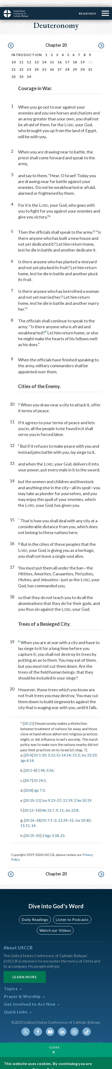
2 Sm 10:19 (82, 793)
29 (75, 62)
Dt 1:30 (40, 748)
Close (54, 1040)
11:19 (67, 793)
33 (21, 70)
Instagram (74, 1024)
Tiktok (86, 1024)
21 (14, 62)
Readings (87, 6)
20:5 (28, 763)
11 (21, 55)
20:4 (28, 748)
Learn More (24, 970)
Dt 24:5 (40, 773)
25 (44, 62)
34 (29, 70)
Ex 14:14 (64, 748)
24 (37, 62)
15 (52, 55)
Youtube (50, 1024)
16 (60, 55)
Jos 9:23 (48, 793)
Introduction (27, 48)
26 (52, 62)
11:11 (25, 818)
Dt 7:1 (47, 813)
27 (60, 62)
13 (37, 55)
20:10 (29, 793)
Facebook (38, 1024)
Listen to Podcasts (72, 912)
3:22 (51, 748)
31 (90, 62)
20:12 (28, 803)
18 (75, 55)
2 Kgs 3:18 (50, 828)
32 (14, 70)
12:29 (62, 813)
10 (14, 55)
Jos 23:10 (89, 748)
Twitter (25, 1024)
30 (82, 62)
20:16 (29, 813)
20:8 (28, 783)
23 (29, 62)
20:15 (28, 716)
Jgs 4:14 (27, 753)
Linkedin (62, 1024)
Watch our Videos (55, 923)
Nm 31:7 (47, 803)
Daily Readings (35, 912)
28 (67, 62)
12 (29, 55)
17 (67, 55)
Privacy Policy (45, 1062)
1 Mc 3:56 (46, 763)
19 (82, 55)
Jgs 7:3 (39, 783)
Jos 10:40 (82, 813)
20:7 (28, 773)
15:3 (76, 748)
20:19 (29, 828)
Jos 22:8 (71, 803)
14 (44, 55)
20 (38, 828)
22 (21, 62)
